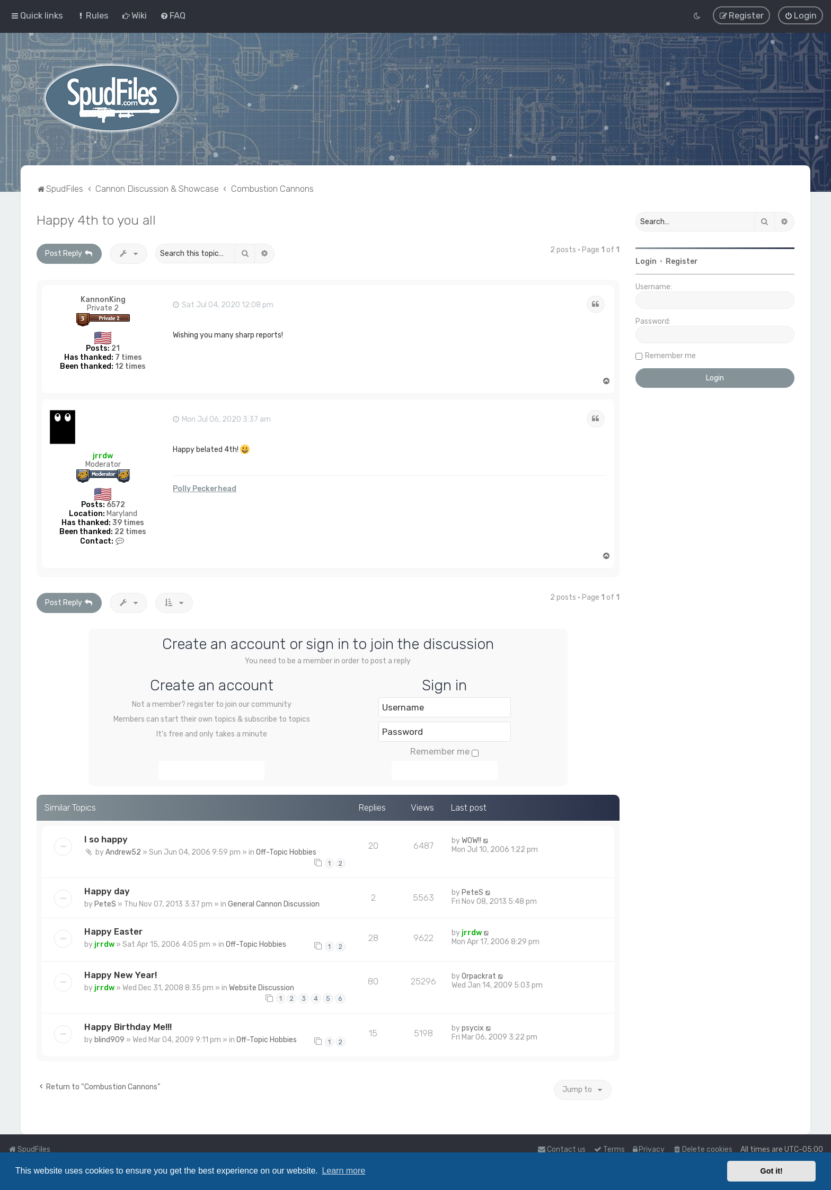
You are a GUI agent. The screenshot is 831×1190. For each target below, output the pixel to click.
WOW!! (471, 840)
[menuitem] (92, 15)
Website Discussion (261, 987)
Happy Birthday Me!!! (128, 1027)
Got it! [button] (772, 1171)
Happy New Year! (120, 974)
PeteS (105, 904)
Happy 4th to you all (96, 220)
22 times (130, 531)
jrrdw (103, 455)
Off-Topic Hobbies (286, 852)
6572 (116, 504)
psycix (473, 1028)
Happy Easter (113, 931)
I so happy (106, 839)
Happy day (107, 891)
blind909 (109, 1039)
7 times (128, 357)
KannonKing (103, 299)
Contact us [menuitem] (561, 1149)
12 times (130, 366)
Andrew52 (123, 852)
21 (115, 348)
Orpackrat (479, 975)
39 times (128, 522)
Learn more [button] (343, 1170)
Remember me (444, 751)
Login (646, 261)
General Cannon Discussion (274, 904)
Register (682, 261)
